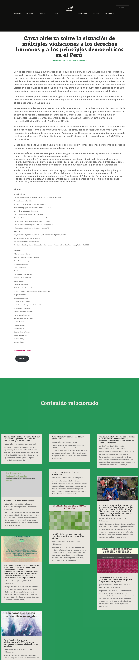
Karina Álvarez (11, 581)
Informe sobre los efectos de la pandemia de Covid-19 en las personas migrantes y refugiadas (116, 579)
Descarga (22, 358)
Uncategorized (82, 60)
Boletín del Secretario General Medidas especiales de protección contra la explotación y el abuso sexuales (22, 439)
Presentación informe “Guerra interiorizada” (65, 473)
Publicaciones (31, 507)
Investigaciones (20, 507)
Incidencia (121, 449)
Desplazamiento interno (107, 449)
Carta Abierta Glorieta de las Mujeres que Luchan (68, 438)
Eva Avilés (57, 60)
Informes (28, 504)
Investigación (8, 507)
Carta (74, 60)
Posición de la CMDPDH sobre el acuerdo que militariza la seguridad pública (67, 536)
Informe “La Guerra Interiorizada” (19, 501)
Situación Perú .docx (22, 350)
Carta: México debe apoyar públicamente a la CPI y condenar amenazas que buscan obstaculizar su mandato (21, 643)
